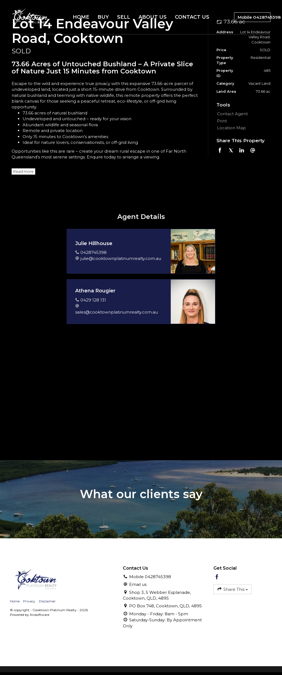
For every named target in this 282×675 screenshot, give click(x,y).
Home (81, 17)
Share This (232, 589)
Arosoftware (39, 615)
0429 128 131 (93, 300)
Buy (103, 17)
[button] (242, 120)
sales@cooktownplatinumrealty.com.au (116, 312)
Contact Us (192, 17)
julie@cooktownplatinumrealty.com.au (120, 258)
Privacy (29, 601)
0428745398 (93, 252)
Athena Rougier (95, 291)
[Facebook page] (217, 577)
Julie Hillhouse (93, 243)
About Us (153, 17)
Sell (123, 17)
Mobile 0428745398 (254, 17)
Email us (138, 584)
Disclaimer (47, 601)
